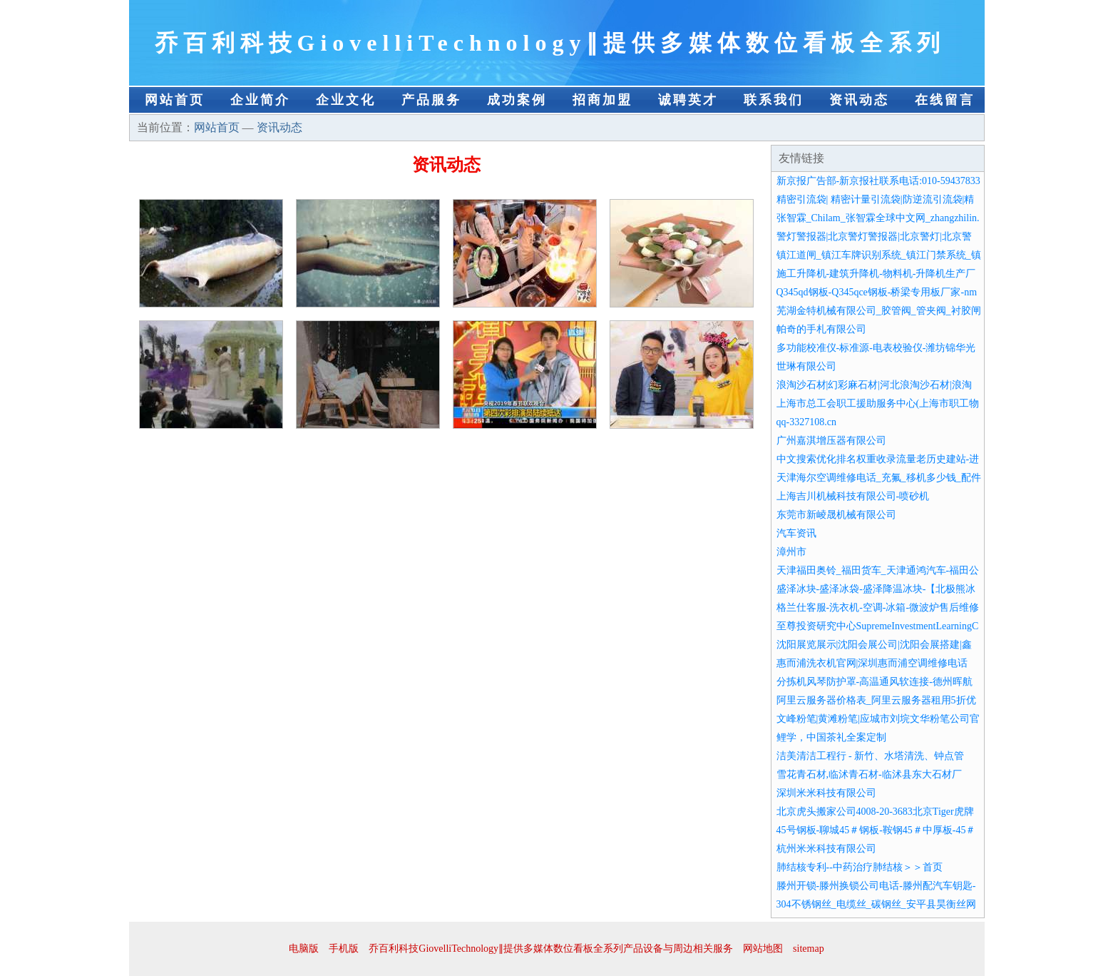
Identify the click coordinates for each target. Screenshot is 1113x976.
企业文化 (346, 100)
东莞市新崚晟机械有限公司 (836, 514)
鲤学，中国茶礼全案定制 (831, 737)
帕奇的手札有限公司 (821, 329)
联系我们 (774, 100)
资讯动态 (859, 100)
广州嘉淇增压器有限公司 (831, 440)
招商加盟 (602, 100)
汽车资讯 (796, 533)
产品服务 (431, 100)
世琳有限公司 (806, 366)
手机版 (344, 948)
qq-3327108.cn (806, 422)
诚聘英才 (688, 100)
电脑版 (304, 948)
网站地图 (763, 948)
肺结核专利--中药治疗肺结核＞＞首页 (859, 867)
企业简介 (260, 100)
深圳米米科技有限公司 (826, 793)
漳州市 (791, 552)
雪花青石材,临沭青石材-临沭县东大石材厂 (869, 774)
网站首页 (175, 100)
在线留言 (945, 100)
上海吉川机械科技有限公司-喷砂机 (853, 496)
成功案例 (517, 100)
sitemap (808, 948)
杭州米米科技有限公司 (826, 848)
